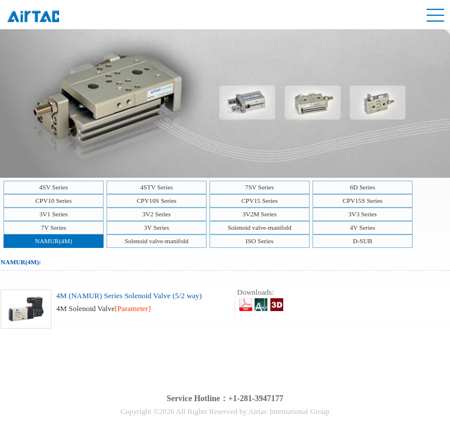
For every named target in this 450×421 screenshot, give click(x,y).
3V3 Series (362, 214)
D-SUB (362, 240)
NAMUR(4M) (54, 240)
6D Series (362, 187)
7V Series (53, 227)
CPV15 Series (259, 200)
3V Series (156, 227)
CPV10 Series (53, 200)
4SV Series (53, 187)
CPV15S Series (362, 200)
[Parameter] (132, 308)
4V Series (362, 227)
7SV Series (259, 187)
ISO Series (259, 240)
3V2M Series (259, 214)
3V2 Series (156, 214)
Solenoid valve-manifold (259, 227)
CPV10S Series (156, 200)
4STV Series (156, 187)
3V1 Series (53, 214)
